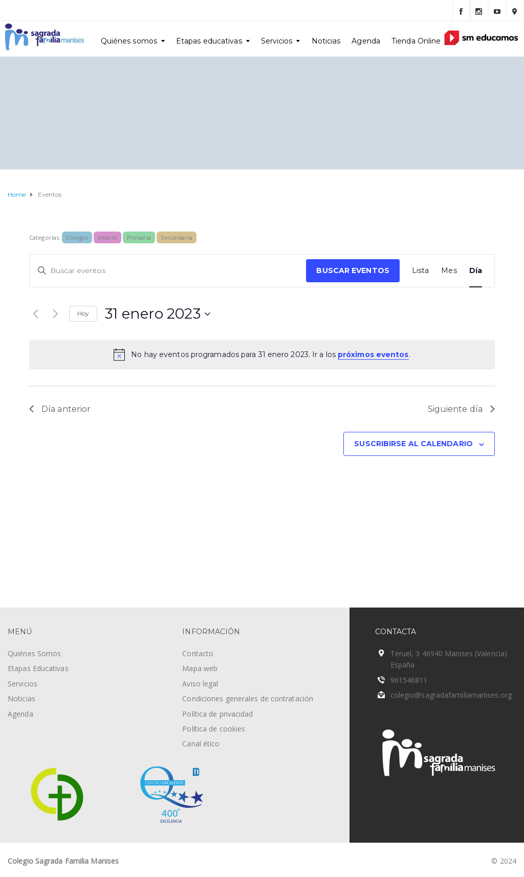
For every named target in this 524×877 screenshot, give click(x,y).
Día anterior (60, 409)
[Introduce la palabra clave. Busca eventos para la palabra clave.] (168, 271)
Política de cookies (213, 729)
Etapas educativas (209, 41)
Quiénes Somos (34, 653)
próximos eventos (373, 354)
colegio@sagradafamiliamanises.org (451, 695)
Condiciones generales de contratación (247, 698)
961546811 (409, 680)
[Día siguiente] (55, 314)
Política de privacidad (217, 714)
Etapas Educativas (38, 668)
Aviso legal (200, 683)
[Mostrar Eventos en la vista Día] (475, 271)
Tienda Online (416, 41)
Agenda (366, 41)
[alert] (262, 354)
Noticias (326, 41)
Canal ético (201, 743)
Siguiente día (461, 409)
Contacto (197, 653)
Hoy (83, 313)
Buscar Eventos (352, 270)
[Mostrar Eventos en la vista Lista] (420, 271)
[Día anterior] (35, 314)
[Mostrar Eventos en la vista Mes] (448, 271)
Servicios (277, 41)
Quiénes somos (129, 41)
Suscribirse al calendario (413, 443)
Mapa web (199, 668)
